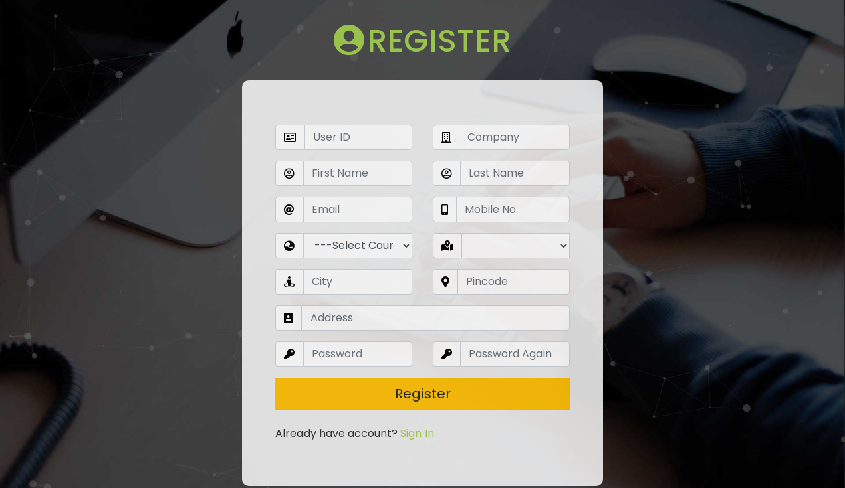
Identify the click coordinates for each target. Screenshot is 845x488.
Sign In (417, 390)
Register (423, 350)
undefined (357, 203)
